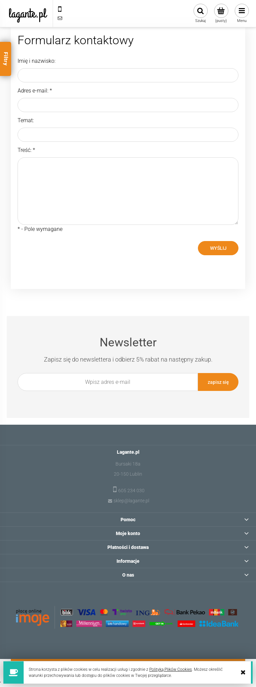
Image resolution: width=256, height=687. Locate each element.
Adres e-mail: (35, 90)
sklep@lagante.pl (131, 500)
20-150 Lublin (128, 474)
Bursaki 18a (128, 464)
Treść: (26, 150)
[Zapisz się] (218, 382)
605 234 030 (131, 490)
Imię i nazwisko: (36, 61)
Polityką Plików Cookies (170, 669)
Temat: (26, 120)
